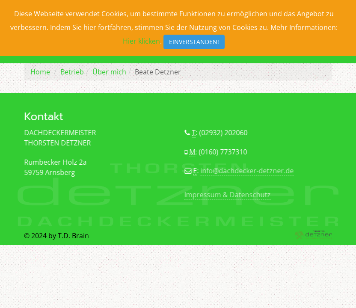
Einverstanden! (194, 42)
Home (40, 72)
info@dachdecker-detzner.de (247, 170)
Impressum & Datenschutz (227, 194)
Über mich (109, 72)
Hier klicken (141, 41)
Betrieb (72, 72)
